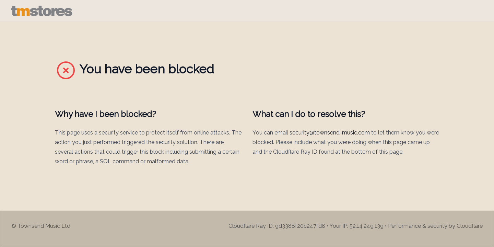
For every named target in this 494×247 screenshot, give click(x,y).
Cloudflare (470, 226)
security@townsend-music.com (330, 132)
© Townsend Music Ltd (40, 226)
